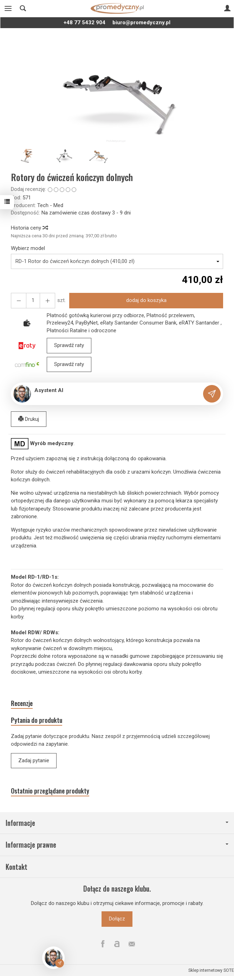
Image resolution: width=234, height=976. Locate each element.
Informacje (117, 823)
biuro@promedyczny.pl (141, 22)
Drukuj (28, 419)
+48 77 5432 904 (84, 22)
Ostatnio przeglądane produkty (50, 790)
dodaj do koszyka (146, 300)
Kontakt (16, 867)
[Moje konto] (227, 8)
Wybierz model (28, 248)
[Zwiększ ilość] (18, 300)
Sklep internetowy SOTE (211, 970)
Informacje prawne (117, 845)
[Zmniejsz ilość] (47, 300)
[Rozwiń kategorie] (8, 8)
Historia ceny (29, 228)
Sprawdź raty (69, 345)
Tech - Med (50, 205)
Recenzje (22, 703)
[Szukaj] (23, 8)
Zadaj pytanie (33, 760)
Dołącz (117, 919)
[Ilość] (33, 300)
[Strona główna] (117, 8)
